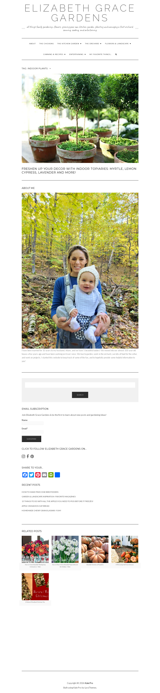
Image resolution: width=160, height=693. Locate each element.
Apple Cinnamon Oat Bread (35, 506)
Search (80, 395)
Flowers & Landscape (118, 44)
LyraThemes (90, 687)
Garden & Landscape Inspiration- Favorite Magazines (49, 496)
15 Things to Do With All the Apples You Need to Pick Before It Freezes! (57, 501)
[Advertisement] (80, 637)
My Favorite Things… (100, 54)
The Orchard (93, 44)
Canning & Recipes (54, 54)
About (32, 44)
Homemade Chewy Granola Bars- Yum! (41, 510)
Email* (32, 430)
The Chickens (46, 44)
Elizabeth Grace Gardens (80, 13)
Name (32, 422)
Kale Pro (89, 683)
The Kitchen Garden (69, 44)
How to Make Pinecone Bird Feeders (40, 492)
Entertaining (77, 54)
